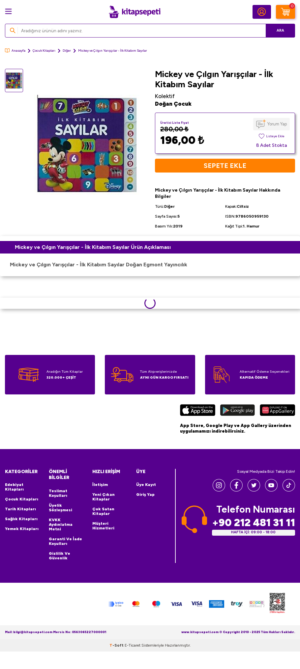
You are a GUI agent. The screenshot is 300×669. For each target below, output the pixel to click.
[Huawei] (277, 410)
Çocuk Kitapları (44, 50)
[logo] (134, 11)
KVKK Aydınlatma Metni (61, 524)
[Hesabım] (261, 12)
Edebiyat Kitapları (14, 487)
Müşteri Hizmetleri (103, 525)
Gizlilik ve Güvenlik (59, 555)
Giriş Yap (145, 494)
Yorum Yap (277, 123)
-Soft (117, 645)
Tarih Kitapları (20, 509)
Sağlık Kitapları (21, 519)
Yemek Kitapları (22, 528)
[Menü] (8, 11)
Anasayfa (15, 50)
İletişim (100, 484)
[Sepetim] (285, 12)
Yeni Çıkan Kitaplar (103, 496)
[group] (86, 145)
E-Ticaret (132, 645)
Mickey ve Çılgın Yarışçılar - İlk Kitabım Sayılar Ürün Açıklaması (93, 247)
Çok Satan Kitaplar (103, 511)
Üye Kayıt (146, 484)
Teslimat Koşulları (58, 493)
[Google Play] (237, 410)
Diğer (67, 50)
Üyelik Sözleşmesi (60, 507)
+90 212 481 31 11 (253, 523)
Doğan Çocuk (173, 103)
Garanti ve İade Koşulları (65, 541)
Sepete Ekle (225, 166)
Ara (280, 30)
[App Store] (197, 410)
